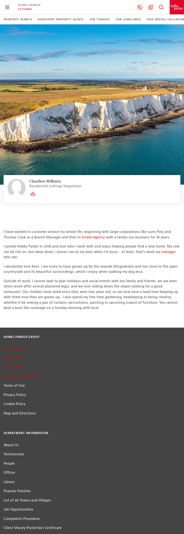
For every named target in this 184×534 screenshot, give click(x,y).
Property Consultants (21, 376)
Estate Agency (93, 237)
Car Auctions (14, 367)
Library (9, 482)
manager (168, 252)
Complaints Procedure (22, 519)
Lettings (25, 9)
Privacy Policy (15, 395)
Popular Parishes (17, 491)
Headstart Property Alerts (61, 19)
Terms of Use (14, 385)
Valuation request (150, 7)
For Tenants (100, 19)
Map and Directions (20, 413)
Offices (9, 472)
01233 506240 (139, 7)
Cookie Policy (15, 404)
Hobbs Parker (29, 5)
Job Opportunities (18, 509)
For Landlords (128, 19)
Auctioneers (13, 358)
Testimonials (14, 454)
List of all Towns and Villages (27, 500)
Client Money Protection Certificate (33, 528)
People (9, 463)
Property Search (161, 7)
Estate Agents (15, 349)
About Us (11, 445)
